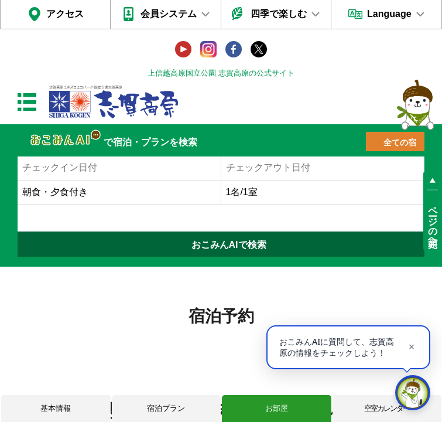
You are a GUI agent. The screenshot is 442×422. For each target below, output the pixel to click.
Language (389, 14)
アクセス (65, 14)
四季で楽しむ (279, 14)
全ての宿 (399, 142)
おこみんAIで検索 (228, 245)
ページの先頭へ (433, 221)
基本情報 (55, 408)
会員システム (169, 14)
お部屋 (276, 408)
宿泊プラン (166, 408)
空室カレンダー (386, 408)
